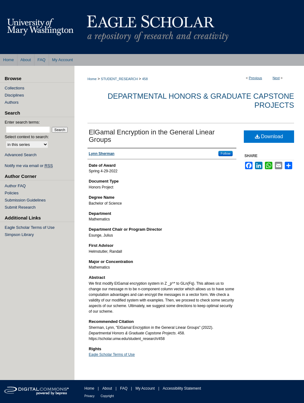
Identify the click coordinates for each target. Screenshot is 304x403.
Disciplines (14, 95)
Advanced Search (21, 154)
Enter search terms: (22, 122)
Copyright (107, 396)
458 (145, 79)
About (107, 388)
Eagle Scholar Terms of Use (112, 354)
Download (269, 136)
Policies (12, 193)
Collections (15, 88)
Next (276, 78)
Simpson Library (19, 234)
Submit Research (20, 207)
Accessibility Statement (182, 388)
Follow (225, 153)
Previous (255, 78)
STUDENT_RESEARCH (119, 79)
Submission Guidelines (25, 200)
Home (91, 79)
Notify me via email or (29, 165)
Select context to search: (27, 136)
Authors (12, 102)
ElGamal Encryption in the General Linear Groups (152, 135)
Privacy (89, 396)
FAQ (123, 388)
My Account (145, 388)
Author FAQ (15, 185)
